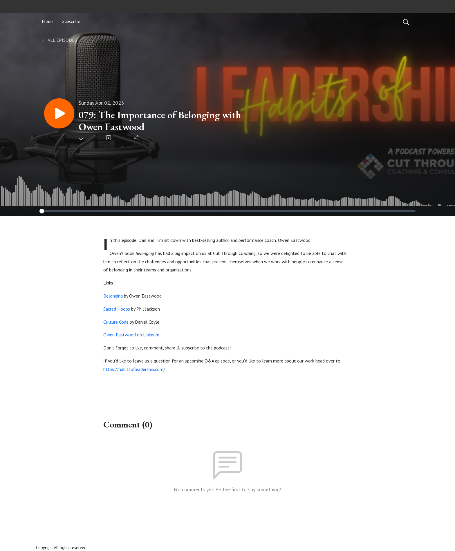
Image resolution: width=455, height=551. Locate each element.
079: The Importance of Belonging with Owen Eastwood (160, 121)
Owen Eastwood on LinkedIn (131, 335)
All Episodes (59, 40)
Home (47, 21)
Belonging (113, 296)
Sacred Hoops (116, 309)
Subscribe (71, 21)
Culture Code (116, 322)
